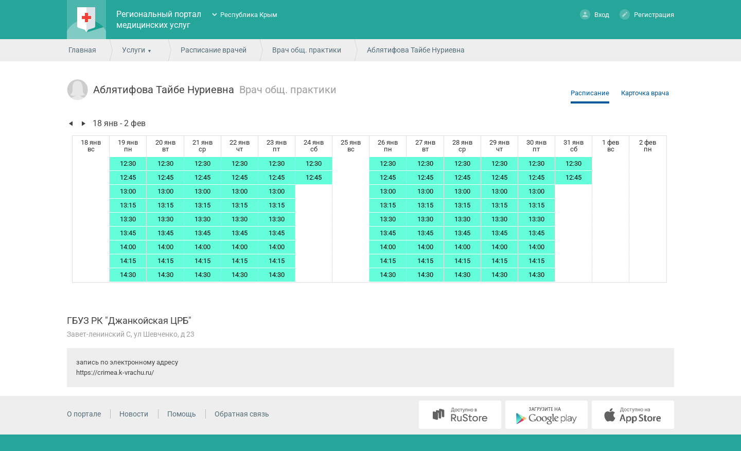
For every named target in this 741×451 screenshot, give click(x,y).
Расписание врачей (213, 50)
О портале (84, 414)
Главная (82, 50)
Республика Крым (248, 15)
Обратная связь (242, 414)
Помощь (181, 414)
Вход (594, 14)
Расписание (590, 93)
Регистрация (647, 14)
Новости (133, 414)
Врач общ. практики (306, 50)
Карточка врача (645, 93)
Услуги (133, 50)
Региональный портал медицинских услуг (158, 19)
